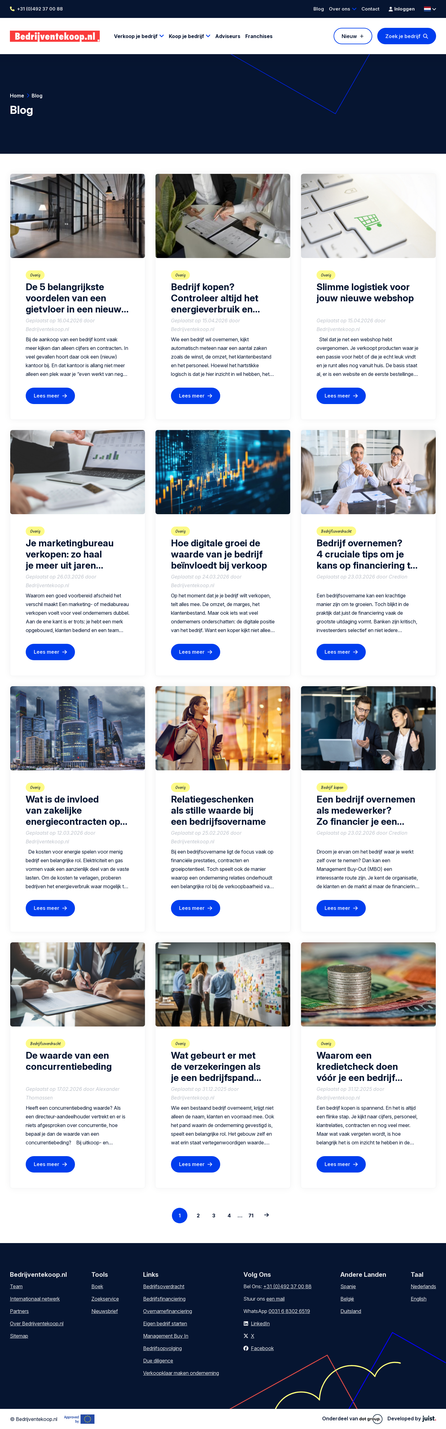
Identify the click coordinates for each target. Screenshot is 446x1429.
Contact (370, 9)
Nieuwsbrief (104, 1311)
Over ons (339, 9)
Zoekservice (105, 1299)
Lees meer (46, 396)
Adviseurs (227, 36)
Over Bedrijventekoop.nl (36, 1323)
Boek (97, 1286)
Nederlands (423, 1286)
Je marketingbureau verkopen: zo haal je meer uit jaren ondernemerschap (70, 554)
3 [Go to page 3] (213, 1215)
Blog (318, 9)
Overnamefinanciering (167, 1311)
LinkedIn (260, 1323)
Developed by (411, 1418)
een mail (275, 1299)
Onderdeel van (352, 1419)
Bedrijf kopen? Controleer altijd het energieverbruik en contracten (214, 298)
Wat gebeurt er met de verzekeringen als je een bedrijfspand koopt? (215, 1066)
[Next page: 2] (266, 1215)
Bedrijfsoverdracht (163, 1286)
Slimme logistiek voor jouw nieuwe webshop (365, 292)
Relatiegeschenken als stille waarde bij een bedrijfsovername (218, 810)
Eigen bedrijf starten (165, 1323)
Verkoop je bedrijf (136, 36)
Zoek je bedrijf (403, 36)
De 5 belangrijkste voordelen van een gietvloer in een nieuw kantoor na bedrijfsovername (73, 298)
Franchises (259, 36)
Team (16, 1286)
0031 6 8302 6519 (289, 1311)
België (347, 1299)
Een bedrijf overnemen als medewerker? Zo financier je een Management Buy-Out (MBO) (366, 810)
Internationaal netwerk (35, 1299)
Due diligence (158, 1361)
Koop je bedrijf (186, 36)
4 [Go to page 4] (229, 1215)
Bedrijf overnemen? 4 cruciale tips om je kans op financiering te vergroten (366, 554)
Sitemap (19, 1336)
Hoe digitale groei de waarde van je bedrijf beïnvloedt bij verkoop (219, 554)
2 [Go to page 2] (198, 1215)
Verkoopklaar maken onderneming (181, 1373)
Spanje (348, 1286)
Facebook (262, 1348)
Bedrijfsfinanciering (164, 1299)
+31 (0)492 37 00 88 (40, 9)
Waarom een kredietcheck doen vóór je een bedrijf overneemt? (357, 1066)
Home (17, 96)
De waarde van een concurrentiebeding (69, 1061)
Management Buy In (165, 1336)
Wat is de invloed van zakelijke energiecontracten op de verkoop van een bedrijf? (73, 810)
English (418, 1299)
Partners (19, 1311)
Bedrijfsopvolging (162, 1348)
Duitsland (350, 1311)
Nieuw (349, 36)
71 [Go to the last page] (250, 1215)
